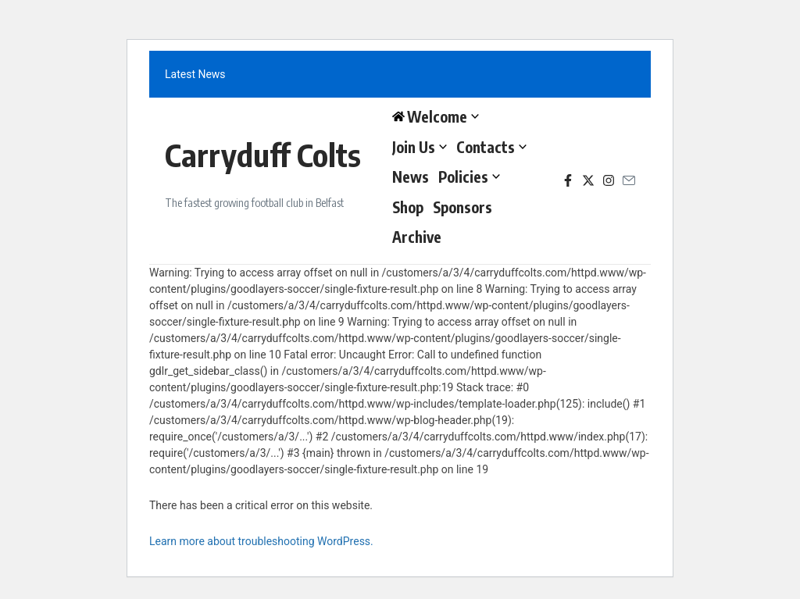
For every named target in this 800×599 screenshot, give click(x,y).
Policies (469, 176)
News (410, 176)
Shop (407, 207)
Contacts (491, 146)
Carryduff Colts (263, 154)
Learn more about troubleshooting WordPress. (261, 541)
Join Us (419, 146)
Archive (416, 236)
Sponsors (462, 207)
